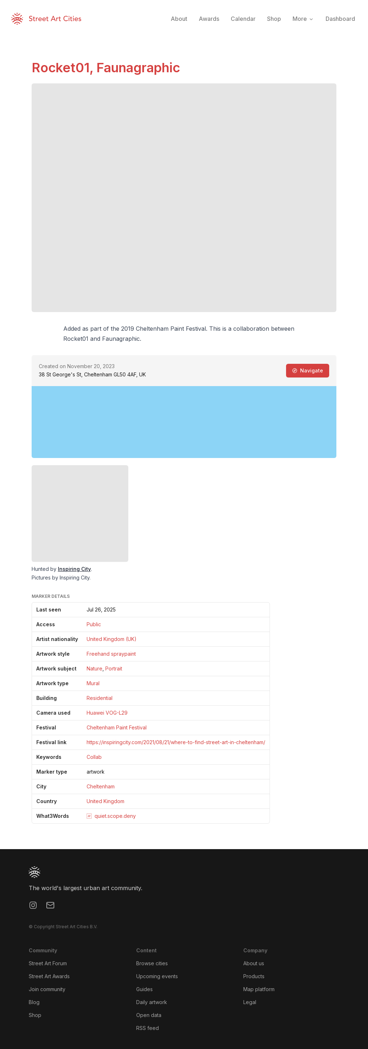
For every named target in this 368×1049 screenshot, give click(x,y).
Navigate (307, 370)
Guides (144, 989)
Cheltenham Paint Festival (117, 727)
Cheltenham (101, 786)
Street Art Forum (48, 963)
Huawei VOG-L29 (107, 713)
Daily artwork (151, 1002)
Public (94, 624)
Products (253, 976)
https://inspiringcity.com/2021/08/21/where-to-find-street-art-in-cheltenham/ (176, 742)
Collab (94, 757)
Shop (35, 1015)
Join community (47, 989)
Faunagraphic (138, 67)
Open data (148, 1015)
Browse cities (152, 963)
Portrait (113, 668)
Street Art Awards (49, 976)
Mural (93, 683)
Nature (94, 668)
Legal (249, 1002)
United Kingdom (105, 801)
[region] (184, 422)
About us (253, 963)
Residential (99, 698)
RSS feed (147, 1028)
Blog (34, 1002)
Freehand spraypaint (111, 654)
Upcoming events (157, 976)
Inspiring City (74, 569)
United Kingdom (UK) (112, 639)
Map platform (259, 989)
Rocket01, (64, 67)
